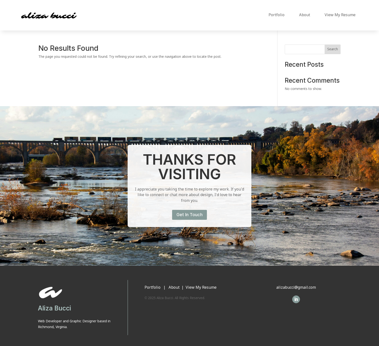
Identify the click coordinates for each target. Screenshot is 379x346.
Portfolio (276, 15)
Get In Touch (189, 214)
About (304, 15)
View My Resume (340, 15)
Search (332, 49)
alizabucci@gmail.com (296, 287)
